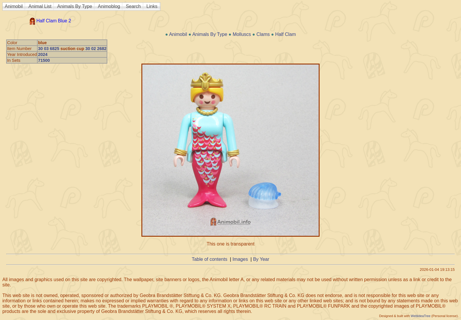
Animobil (14, 6)
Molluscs (242, 34)
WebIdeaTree (420, 316)
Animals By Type (74, 6)
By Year (261, 259)
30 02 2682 (95, 48)
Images (240, 259)
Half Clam (285, 34)
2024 (42, 54)
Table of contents (209, 259)
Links (151, 6)
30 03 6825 (48, 48)
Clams (263, 34)
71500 (44, 60)
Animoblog (109, 6)
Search (133, 6)
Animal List (40, 6)
